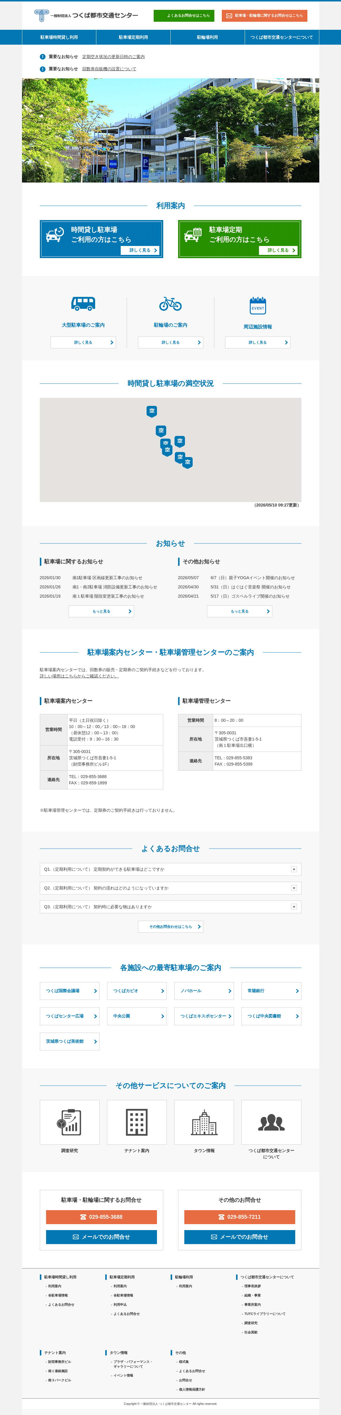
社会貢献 (250, 1332)
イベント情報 (123, 1375)
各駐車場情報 (58, 1295)
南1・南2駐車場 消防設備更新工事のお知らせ (115, 587)
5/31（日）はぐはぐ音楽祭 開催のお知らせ (251, 587)
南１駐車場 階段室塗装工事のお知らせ (108, 596)
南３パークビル (59, 1380)
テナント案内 (55, 1353)
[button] (167, 451)
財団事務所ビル (59, 1361)
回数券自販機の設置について (109, 68)
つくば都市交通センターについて (282, 37)
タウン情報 (119, 1353)
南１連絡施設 (58, 1371)
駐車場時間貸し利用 (59, 37)
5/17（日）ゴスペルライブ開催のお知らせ (250, 596)
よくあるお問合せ (61, 1304)
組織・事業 (252, 1295)
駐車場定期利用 (133, 37)
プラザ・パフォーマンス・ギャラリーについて (133, 1364)
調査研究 (250, 1323)
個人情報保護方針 (192, 1389)
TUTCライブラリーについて (265, 1314)
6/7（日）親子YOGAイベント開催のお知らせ (253, 577)
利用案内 (54, 1286)
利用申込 (120, 1304)
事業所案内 (252, 1304)
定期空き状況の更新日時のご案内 (113, 56)
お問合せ (185, 1380)
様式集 (184, 1361)
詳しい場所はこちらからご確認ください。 (79, 676)
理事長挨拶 (252, 1286)
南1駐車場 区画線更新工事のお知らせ (108, 577)
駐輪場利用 (207, 37)
